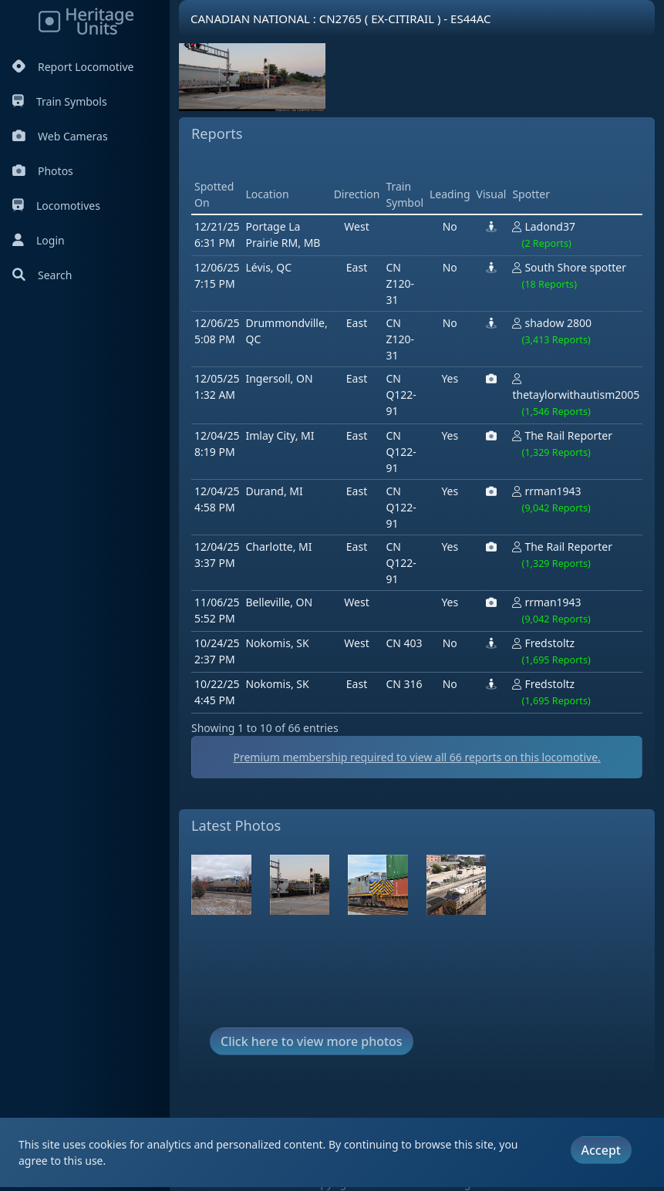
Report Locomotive (72, 66)
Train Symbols (59, 101)
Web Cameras (60, 136)
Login (38, 240)
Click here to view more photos (312, 1041)
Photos (42, 171)
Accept (601, 1150)
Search (42, 275)
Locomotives (56, 205)
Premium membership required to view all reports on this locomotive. (416, 757)
